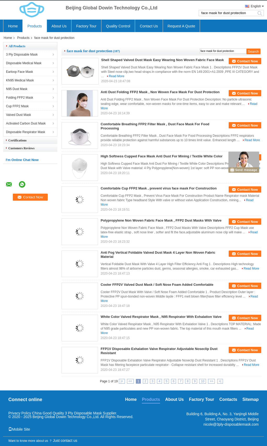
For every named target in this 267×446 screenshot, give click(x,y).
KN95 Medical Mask (20, 80)
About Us (59, 26)
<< (130, 381)
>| (220, 381)
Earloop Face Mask (19, 72)
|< (121, 381)
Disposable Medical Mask (23, 63)
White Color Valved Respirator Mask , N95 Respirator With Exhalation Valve (161, 317)
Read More (116, 76)
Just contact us (65, 440)
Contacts (228, 399)
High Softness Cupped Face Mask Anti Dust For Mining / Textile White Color (161, 156)
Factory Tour (86, 26)
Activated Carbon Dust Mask (26, 123)
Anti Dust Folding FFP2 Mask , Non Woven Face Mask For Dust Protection (160, 92)
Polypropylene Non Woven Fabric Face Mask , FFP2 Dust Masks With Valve (161, 220)
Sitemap (250, 399)
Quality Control (118, 26)
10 (202, 381)
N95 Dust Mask (16, 89)
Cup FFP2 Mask (17, 106)
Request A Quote (181, 26)
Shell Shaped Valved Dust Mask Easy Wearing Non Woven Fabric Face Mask (162, 60)
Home (13, 26)
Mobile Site (19, 429)
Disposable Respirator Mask (25, 132)
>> (211, 381)
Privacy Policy (19, 413)
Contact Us (149, 26)
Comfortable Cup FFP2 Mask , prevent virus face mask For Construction (159, 188)
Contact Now (247, 61)
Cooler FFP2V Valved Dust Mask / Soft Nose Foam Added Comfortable (157, 285)
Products (34, 26)
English (256, 6)
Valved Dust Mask (18, 115)
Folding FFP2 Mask (19, 97)
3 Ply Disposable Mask (22, 54)
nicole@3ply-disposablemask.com (231, 424)
